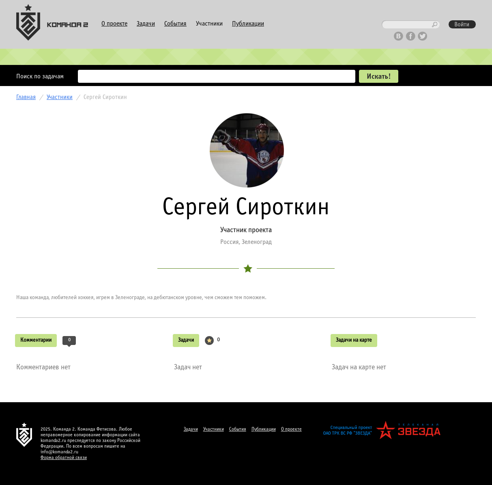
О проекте (114, 24)
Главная (26, 97)
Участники (209, 24)
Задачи (146, 24)
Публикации (248, 24)
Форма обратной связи (64, 457)
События (175, 24)
